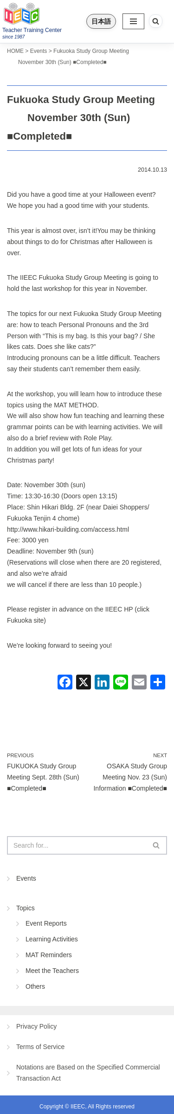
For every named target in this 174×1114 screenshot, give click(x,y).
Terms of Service (40, 1046)
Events (26, 878)
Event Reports (46, 923)
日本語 (101, 21)
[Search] (155, 21)
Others (35, 986)
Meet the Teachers (52, 970)
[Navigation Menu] (133, 21)
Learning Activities (52, 939)
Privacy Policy (36, 1026)
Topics (25, 908)
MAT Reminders (49, 955)
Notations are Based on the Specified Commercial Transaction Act (88, 1072)
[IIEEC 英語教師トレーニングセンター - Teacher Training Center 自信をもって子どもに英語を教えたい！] (40, 13)
